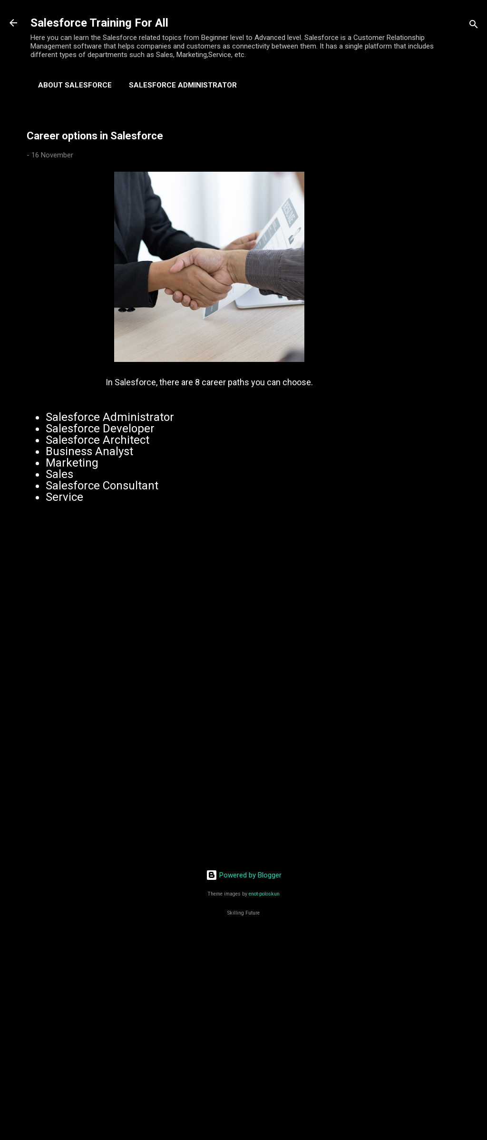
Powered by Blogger (244, 875)
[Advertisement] (449, 258)
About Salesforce (75, 85)
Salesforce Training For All (99, 22)
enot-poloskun (264, 894)
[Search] (473, 25)
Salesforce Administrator (183, 85)
